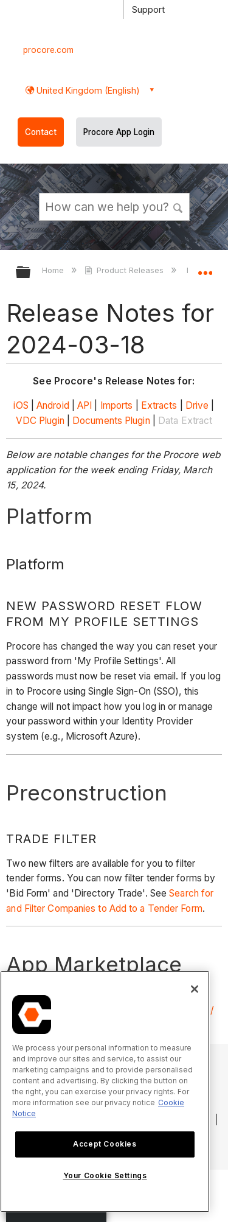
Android (52, 405)
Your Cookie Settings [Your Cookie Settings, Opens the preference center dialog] (105, 1175)
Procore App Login (118, 132)
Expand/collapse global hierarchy (31, 273)
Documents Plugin (111, 420)
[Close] (194, 989)
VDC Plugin (40, 420)
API (84, 405)
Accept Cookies (104, 1143)
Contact (41, 132)
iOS (20, 405)
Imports (116, 405)
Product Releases (125, 270)
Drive (197, 405)
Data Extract (185, 420)
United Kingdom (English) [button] (87, 90)
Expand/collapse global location (205, 268)
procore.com (48, 50)
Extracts (159, 405)
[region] (105, 1091)
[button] (178, 206)
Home (54, 270)
